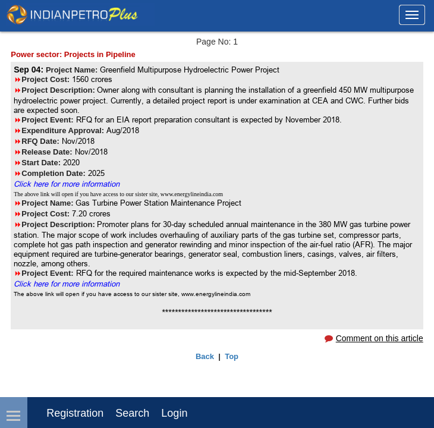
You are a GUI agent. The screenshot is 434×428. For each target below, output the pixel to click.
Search (132, 413)
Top (231, 356)
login (174, 413)
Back (205, 356)
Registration (74, 413)
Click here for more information (66, 183)
